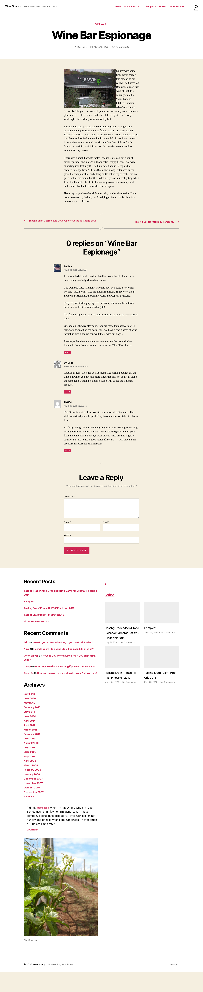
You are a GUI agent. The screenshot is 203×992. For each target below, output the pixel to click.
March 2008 (31, 785)
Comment (69, 501)
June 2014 (31, 736)
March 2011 (31, 749)
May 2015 (30, 723)
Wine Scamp (14, 6)
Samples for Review (156, 6)
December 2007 (34, 798)
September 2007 (35, 812)
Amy (27, 657)
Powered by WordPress (62, 984)
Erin (26, 646)
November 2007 (34, 803)
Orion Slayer (32, 667)
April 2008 (31, 781)
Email (106, 526)
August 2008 (32, 763)
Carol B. (29, 689)
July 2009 (30, 758)
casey (28, 678)
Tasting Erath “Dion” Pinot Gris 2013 (47, 618)
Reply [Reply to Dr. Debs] (67, 396)
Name (67, 526)
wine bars (101, 24)
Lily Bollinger (32, 850)
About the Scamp (133, 6)
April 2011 (30, 745)
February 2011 (33, 754)
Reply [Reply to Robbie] (67, 356)
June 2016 (31, 718)
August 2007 (32, 816)
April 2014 (30, 741)
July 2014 (30, 732)
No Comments (123, 47)
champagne (44, 828)
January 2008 (33, 794)
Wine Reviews (177, 6)
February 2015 (33, 727)
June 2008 (31, 772)
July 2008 (30, 767)
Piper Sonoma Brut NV (38, 625)
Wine (111, 598)
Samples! (30, 605)
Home (118, 6)
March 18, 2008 (100, 47)
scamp (83, 47)
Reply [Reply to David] (67, 455)
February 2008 (33, 790)
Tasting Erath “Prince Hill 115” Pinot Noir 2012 (53, 612)
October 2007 (33, 807)
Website (67, 539)
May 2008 (30, 776)
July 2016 (30, 714)
